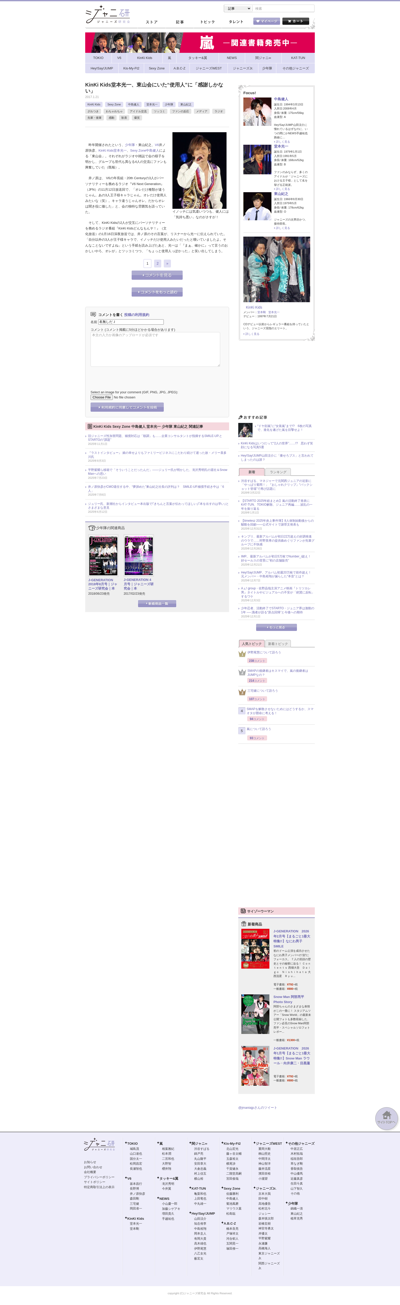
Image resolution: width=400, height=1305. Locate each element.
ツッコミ (159, 111)
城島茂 (134, 1149)
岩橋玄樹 (264, 1224)
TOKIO (132, 1144)
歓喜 (124, 118)
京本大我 (264, 1194)
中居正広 (297, 1149)
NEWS (164, 1199)
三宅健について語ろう (258, 692)
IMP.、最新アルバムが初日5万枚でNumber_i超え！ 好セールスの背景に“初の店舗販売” (277, 559)
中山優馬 (297, 1174)
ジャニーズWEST (269, 1144)
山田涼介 (200, 1219)
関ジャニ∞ (199, 1144)
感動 (111, 118)
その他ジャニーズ (301, 1144)
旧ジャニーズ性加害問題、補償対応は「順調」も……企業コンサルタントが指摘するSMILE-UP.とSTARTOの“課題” (155, 438)
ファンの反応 (180, 111)
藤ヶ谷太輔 (234, 1154)
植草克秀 (297, 1219)
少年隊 (169, 104)
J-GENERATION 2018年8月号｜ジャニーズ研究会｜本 (102, 585)
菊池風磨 (232, 1204)
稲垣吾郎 (297, 1159)
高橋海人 (264, 1249)
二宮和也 (168, 1159)
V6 (157, 145)
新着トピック (278, 644)
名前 (94, 322)
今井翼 (166, 1189)
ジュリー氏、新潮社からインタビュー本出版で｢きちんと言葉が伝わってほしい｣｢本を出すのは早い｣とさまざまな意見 (158, 506)
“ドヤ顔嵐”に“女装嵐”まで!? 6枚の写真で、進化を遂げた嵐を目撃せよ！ (284, 428)
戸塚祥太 (232, 1234)
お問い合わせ (93, 1167)
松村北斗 (264, 1209)
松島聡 (230, 1214)
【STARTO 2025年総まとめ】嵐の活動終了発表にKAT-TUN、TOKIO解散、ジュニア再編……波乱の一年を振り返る (276, 505)
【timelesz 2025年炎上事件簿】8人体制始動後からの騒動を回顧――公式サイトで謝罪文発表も (277, 523)
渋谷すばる (201, 1149)
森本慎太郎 (266, 1219)
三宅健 (134, 1204)
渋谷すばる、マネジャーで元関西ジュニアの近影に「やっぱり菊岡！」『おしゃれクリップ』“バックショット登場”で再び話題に (276, 485)
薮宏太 (198, 1259)
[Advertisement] (276, 379)
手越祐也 (168, 1219)
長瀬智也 (136, 1169)
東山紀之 (186, 104)
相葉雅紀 (168, 1149)
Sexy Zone (114, 104)
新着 (251, 472)
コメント (97, 330)
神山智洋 (264, 1164)
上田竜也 (200, 1199)
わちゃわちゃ (114, 111)
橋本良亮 (232, 1229)
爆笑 (137, 118)
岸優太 (263, 1234)
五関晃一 (232, 1244)
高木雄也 (200, 1244)
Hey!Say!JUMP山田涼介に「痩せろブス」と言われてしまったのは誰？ (277, 458)
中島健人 (133, 104)
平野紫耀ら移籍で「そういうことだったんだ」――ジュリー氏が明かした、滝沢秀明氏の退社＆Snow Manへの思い (157, 472)
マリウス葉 (234, 1209)
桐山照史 (264, 1154)
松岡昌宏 (136, 1164)
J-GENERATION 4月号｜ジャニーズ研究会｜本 (139, 584)
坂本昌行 (136, 1184)
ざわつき (93, 111)
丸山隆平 (200, 1159)
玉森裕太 (232, 1159)
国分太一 (136, 1159)
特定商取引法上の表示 (99, 1187)
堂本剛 (261, 312)
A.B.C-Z (230, 1224)
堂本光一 (152, 104)
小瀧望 (263, 1179)
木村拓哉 (297, 1154)
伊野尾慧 (200, 1249)
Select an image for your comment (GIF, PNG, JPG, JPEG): (134, 393)
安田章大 (200, 1164)
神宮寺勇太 (266, 1229)
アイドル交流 (138, 111)
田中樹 (263, 1199)
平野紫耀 (264, 1239)
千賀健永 (232, 1169)
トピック (208, 22)
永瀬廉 (263, 1244)
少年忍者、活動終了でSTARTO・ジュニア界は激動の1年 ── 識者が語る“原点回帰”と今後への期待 (277, 611)
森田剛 (134, 1199)
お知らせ (90, 1162)
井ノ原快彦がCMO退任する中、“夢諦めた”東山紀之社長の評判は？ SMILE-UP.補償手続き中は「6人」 (156, 489)
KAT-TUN (199, 1189)
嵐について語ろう (254, 731)
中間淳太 (264, 1159)
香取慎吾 (297, 1169)
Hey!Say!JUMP (203, 1214)
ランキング (278, 472)
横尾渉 (230, 1164)
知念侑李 (200, 1224)
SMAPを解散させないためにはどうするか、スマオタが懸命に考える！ (276, 711)
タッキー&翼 (168, 1179)
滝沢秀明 (168, 1184)
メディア (201, 111)
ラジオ (219, 111)
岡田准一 (136, 1209)
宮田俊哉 (232, 1179)
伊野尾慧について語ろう (259, 654)
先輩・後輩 (95, 118)
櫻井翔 (166, 1169)
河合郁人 (232, 1239)
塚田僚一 (232, 1249)
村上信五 (200, 1174)
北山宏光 (232, 1149)
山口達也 (136, 1154)
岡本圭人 (200, 1234)
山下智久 (297, 1189)
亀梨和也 (200, 1194)
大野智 (166, 1164)
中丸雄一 (200, 1204)
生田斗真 (297, 1184)
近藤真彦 (297, 1179)
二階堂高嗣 (234, 1174)
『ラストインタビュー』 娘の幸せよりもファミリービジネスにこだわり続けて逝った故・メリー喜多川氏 (157, 455)
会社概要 (90, 1172)
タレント (236, 22)
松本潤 (166, 1154)
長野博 (134, 1189)
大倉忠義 (200, 1169)
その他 (295, 1194)
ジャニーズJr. (266, 1189)
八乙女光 (200, 1254)
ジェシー (264, 1214)
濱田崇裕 (264, 1174)
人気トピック (252, 644)
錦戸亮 (198, 1154)
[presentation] (129, 375)
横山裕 (198, 1179)
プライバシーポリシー (99, 1177)
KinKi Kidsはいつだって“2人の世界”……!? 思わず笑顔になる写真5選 (277, 446)
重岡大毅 (264, 1149)
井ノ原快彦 (137, 1194)
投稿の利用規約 (136, 315)
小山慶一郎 (169, 1204)
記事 (180, 22)
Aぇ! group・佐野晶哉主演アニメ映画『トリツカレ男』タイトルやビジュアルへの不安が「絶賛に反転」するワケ (278, 593)
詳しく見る (283, 142)
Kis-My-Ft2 (232, 1144)
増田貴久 (168, 1214)
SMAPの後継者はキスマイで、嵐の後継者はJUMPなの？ (273, 673)
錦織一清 (297, 1209)
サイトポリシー (94, 1182)
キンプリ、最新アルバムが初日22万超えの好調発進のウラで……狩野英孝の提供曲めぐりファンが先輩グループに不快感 (278, 541)
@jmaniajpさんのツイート (257, 1108)
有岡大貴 (200, 1239)
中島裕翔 (200, 1229)
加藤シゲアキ (171, 1209)
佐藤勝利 (232, 1194)
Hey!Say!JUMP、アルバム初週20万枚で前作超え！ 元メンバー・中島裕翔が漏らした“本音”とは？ (277, 575)
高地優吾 (264, 1204)
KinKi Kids (94, 104)
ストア (152, 22)
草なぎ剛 (297, 1164)
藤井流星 (264, 1169)
